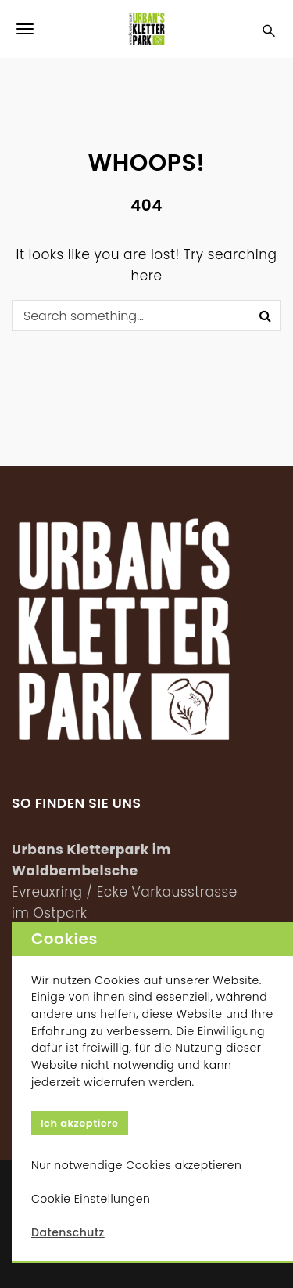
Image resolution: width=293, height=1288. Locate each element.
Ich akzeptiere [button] (80, 1123)
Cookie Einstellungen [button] (90, 1199)
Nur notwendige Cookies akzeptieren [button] (136, 1165)
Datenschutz (68, 1232)
